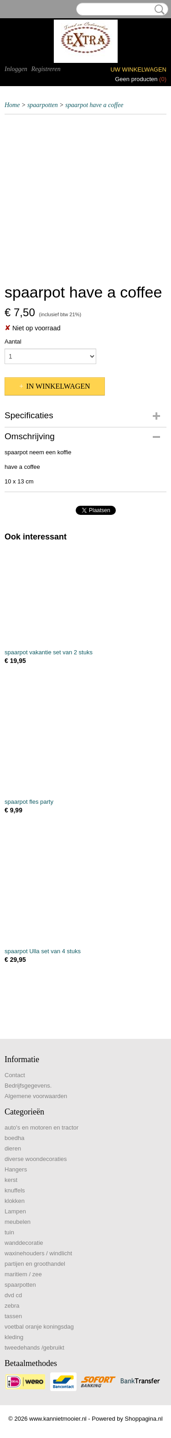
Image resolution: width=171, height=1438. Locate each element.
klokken (15, 1200)
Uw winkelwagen (138, 69)
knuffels (15, 1190)
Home (12, 105)
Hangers (16, 1169)
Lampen (15, 1211)
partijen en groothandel (35, 1263)
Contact (15, 1075)
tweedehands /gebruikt (34, 1347)
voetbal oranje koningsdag (39, 1326)
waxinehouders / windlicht (38, 1253)
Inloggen (16, 69)
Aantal (13, 341)
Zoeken (158, 9)
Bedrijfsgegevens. (28, 1085)
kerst (11, 1179)
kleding (14, 1337)
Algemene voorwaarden (36, 1096)
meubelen (18, 1221)
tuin (9, 1232)
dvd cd (13, 1295)
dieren (13, 1148)
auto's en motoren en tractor (41, 1127)
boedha (14, 1138)
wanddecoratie (24, 1242)
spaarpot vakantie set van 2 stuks (49, 652)
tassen (13, 1316)
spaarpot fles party (29, 801)
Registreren (45, 69)
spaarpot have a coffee (94, 105)
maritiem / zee (23, 1274)
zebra (12, 1305)
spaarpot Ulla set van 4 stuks (43, 951)
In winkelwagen (58, 386)
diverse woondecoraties (36, 1159)
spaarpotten (42, 105)
